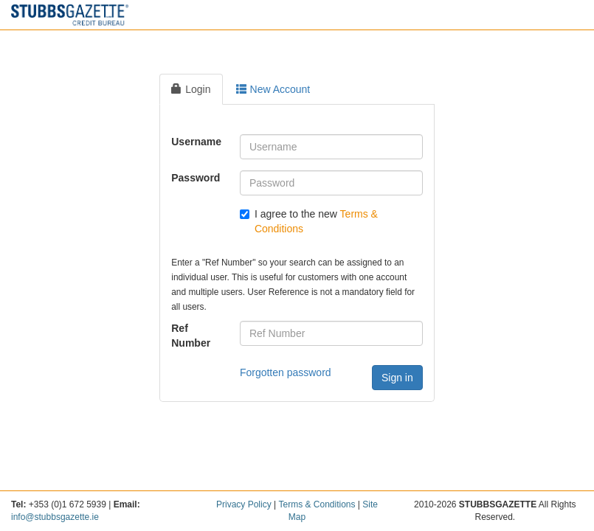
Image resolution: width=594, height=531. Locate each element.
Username (196, 142)
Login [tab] (190, 89)
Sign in (397, 378)
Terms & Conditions (316, 504)
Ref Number (190, 335)
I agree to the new (309, 221)
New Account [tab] (273, 89)
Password (195, 178)
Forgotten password (285, 372)
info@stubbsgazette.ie (55, 517)
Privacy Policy (244, 504)
